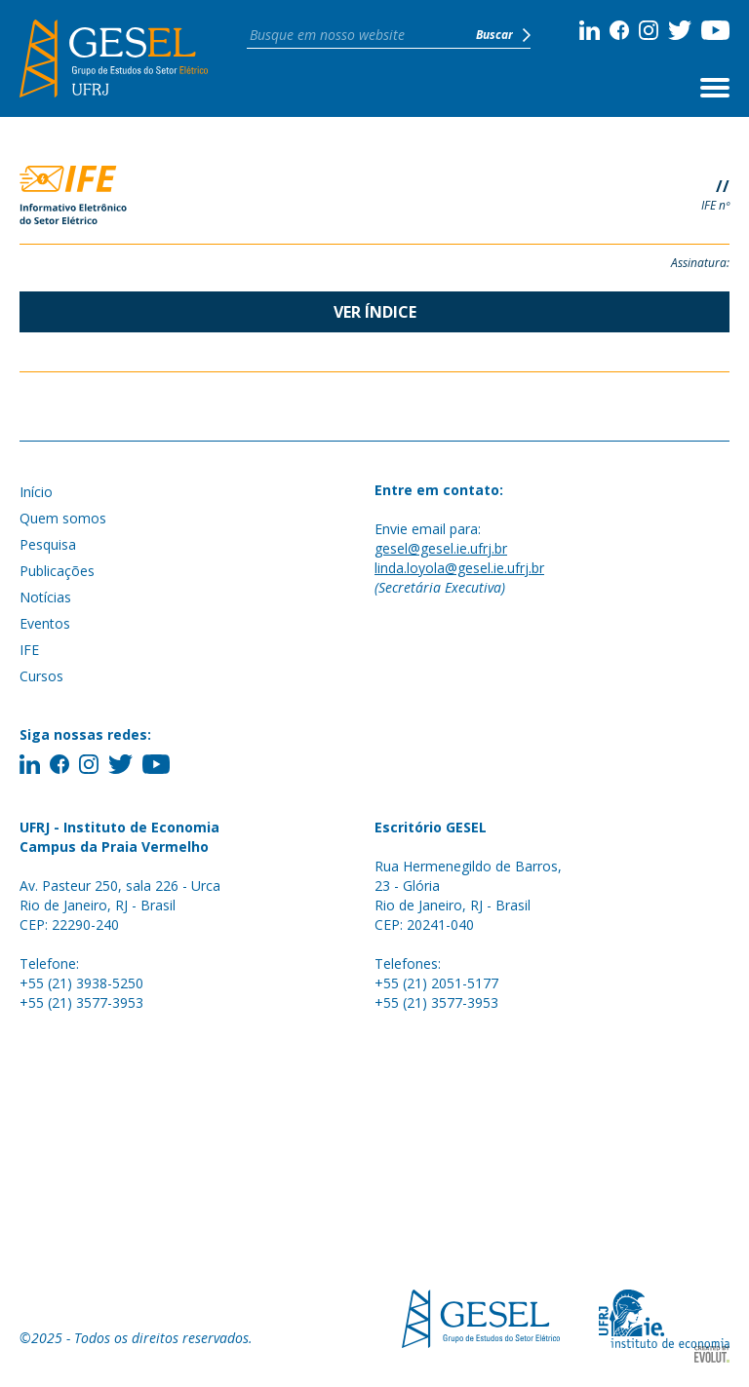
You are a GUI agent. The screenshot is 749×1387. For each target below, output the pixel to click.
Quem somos (63, 518)
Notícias (45, 597)
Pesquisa (48, 544)
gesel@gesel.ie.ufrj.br (440, 548)
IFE (29, 649)
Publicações (57, 570)
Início (36, 491)
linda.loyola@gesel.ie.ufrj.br (459, 568)
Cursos (41, 676)
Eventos (45, 623)
